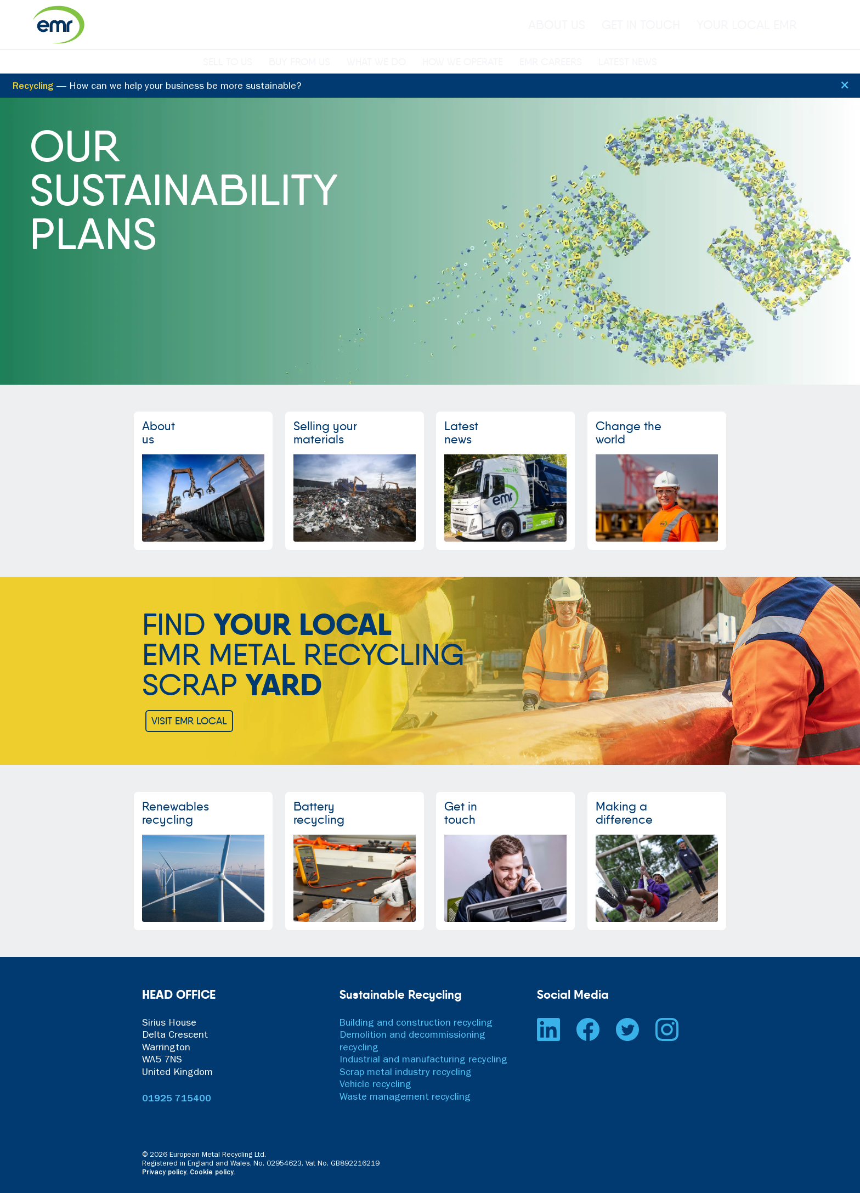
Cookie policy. (212, 1173)
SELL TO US (227, 62)
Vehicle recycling (375, 1085)
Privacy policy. (165, 1173)
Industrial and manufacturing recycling (423, 1061)
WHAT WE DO (376, 62)
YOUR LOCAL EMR (747, 24)
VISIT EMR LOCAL (189, 721)
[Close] (844, 84)
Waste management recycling (405, 1098)
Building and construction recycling (416, 1024)
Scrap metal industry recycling (406, 1073)
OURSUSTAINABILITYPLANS (184, 190)
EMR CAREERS (550, 62)
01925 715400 (176, 1100)
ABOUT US (556, 24)
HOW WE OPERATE (462, 62)
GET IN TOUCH (641, 24)
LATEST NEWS (627, 62)
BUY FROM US (299, 62)
